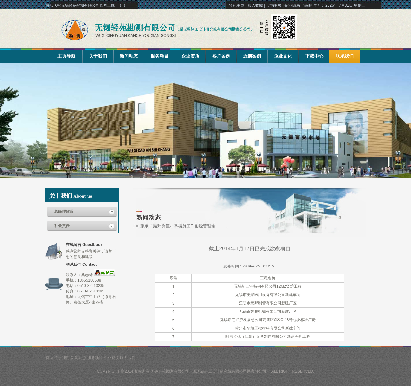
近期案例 (252, 55)
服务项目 (160, 55)
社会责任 (62, 225)
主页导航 (66, 55)
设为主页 (274, 5)
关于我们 (98, 55)
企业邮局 (292, 5)
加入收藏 (255, 5)
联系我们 (345, 55)
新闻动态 (129, 55)
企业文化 (283, 55)
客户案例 (221, 55)
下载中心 (314, 55)
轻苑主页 (236, 5)
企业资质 (190, 55)
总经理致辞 (64, 211)
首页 (49, 357)
